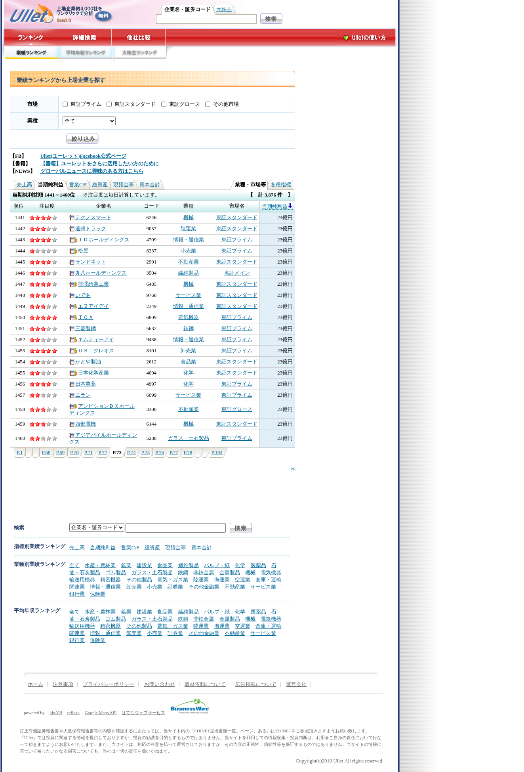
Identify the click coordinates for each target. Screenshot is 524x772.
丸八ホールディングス (98, 273)
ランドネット (87, 262)
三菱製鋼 (82, 328)
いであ (80, 295)
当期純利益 (277, 206)
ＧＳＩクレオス (91, 351)
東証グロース (184, 104)
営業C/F (78, 184)
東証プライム (86, 104)
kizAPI (56, 712)
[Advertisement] (151, 489)
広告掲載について (255, 684)
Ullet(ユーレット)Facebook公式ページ (83, 156)
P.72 (103, 452)
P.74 (131, 452)
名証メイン (237, 273)
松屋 (78, 251)
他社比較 (139, 37)
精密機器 (110, 580)
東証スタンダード (135, 104)
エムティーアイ (91, 339)
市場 (32, 104)
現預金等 (123, 184)
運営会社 (296, 684)
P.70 (74, 452)
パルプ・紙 (217, 565)
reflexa (73, 712)
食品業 (188, 362)
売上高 (24, 184)
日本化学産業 (89, 373)
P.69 (60, 452)
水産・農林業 (100, 565)
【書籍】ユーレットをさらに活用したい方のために (99, 163)
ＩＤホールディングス (99, 240)
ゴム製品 (115, 572)
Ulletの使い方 (366, 37)
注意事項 (63, 684)
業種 (32, 121)
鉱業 (126, 565)
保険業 (97, 594)
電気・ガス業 (172, 580)
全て (74, 565)
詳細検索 (85, 37)
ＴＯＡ (81, 317)
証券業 (175, 587)
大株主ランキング (139, 54)
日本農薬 (82, 384)
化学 (188, 373)
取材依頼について (205, 684)
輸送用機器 (82, 580)
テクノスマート (90, 217)
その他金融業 (204, 587)
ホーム (35, 684)
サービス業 (188, 295)
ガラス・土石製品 (188, 438)
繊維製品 (188, 273)
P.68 (46, 452)
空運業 (242, 580)
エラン (80, 395)
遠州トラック (87, 228)
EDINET (283, 730)
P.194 (217, 452)
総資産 (100, 184)
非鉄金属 (203, 572)
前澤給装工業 (89, 284)
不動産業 (188, 262)
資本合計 (149, 184)
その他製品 (139, 580)
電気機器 (188, 317)
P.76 (159, 452)
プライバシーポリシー (108, 684)
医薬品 (258, 565)
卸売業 (188, 351)
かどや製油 (85, 362)
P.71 (88, 452)
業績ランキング (31, 54)
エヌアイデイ (89, 306)
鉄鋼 (188, 328)
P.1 (20, 452)
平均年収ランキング (85, 54)
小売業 (188, 251)
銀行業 (77, 594)
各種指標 (281, 184)
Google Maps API (101, 712)
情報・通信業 (188, 240)
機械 (188, 217)
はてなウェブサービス (143, 712)
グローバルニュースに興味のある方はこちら (91, 171)
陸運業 (188, 228)
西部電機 (82, 424)
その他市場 (226, 104)
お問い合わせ (159, 684)
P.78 (188, 452)
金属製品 (229, 572)
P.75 (145, 452)
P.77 (174, 452)
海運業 (222, 580)
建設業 (144, 565)
